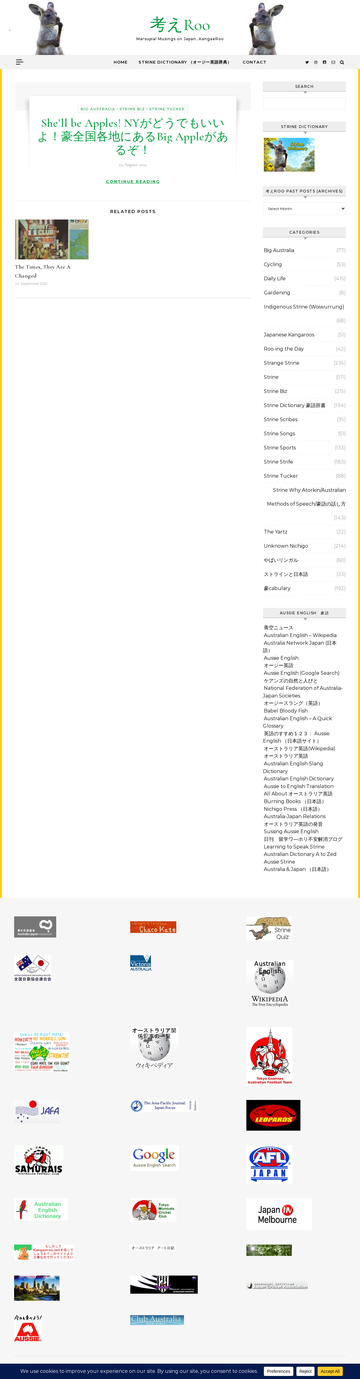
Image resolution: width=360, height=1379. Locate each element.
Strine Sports (280, 448)
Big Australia (98, 109)
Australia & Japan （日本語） (297, 869)
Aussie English (281, 658)
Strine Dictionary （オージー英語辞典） (185, 62)
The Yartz (276, 532)
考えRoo (180, 25)
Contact (255, 62)
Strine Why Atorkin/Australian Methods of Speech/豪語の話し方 (306, 497)
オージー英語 (278, 665)
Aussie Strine (279, 862)
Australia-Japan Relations (295, 816)
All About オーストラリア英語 (298, 794)
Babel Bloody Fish (286, 711)
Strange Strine (281, 363)
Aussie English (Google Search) (302, 673)
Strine (271, 377)
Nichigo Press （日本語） (293, 809)
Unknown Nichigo (286, 546)
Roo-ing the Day (284, 349)
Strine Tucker (167, 109)
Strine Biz (132, 109)
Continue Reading (133, 181)
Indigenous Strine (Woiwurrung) (304, 307)
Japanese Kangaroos (289, 335)
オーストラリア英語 (286, 756)
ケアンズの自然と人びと (291, 681)
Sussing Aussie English (291, 831)
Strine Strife (278, 462)
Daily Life (275, 279)
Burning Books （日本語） (295, 801)
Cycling (273, 264)
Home (120, 62)
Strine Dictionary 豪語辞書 (295, 405)
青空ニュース (278, 628)
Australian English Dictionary (299, 779)
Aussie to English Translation (299, 786)
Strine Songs (279, 434)
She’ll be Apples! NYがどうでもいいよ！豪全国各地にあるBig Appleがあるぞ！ (133, 136)
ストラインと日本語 (286, 574)
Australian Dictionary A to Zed (300, 854)
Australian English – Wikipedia (300, 635)
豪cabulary (277, 588)
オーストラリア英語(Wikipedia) (299, 749)
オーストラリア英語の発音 (293, 824)
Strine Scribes (280, 419)
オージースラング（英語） (293, 703)
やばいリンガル (281, 560)
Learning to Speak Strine (294, 847)
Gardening (277, 293)
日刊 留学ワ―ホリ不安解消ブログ (303, 839)
